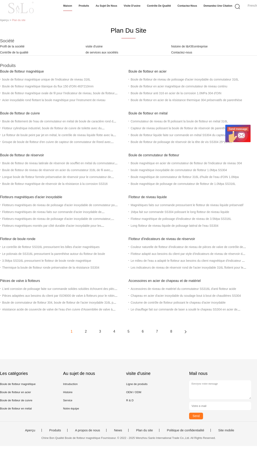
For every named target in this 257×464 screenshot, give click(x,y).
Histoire (67, 392)
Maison (67, 5)
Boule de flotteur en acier (147, 71)
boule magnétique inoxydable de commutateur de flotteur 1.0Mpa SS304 (179, 170)
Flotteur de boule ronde (17, 239)
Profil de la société (12, 46)
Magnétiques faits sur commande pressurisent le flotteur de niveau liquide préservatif (187, 205)
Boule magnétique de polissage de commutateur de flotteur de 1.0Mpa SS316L (183, 184)
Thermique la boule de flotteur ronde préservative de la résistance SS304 (50, 267)
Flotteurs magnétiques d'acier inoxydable (31, 197)
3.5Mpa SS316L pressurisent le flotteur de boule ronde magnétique (46, 260)
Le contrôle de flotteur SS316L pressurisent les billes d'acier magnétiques (51, 247)
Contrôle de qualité (159, 5)
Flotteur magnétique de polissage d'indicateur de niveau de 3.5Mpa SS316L (181, 219)
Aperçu (30, 430)
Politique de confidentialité (185, 430)
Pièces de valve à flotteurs (20, 281)
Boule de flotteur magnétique (22, 71)
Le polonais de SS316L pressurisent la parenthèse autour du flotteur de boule (53, 254)
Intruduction (70, 384)
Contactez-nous (187, 5)
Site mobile (226, 430)
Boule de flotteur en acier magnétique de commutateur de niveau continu (179, 86)
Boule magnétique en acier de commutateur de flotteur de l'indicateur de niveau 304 (186, 163)
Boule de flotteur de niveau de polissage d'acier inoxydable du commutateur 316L (185, 79)
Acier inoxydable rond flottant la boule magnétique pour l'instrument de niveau (53, 100)
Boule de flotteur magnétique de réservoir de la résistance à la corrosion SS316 (55, 184)
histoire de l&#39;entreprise (189, 46)
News (118, 430)
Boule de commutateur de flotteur (153, 155)
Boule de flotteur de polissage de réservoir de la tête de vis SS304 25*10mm (181, 142)
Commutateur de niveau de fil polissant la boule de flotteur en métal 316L (179, 121)
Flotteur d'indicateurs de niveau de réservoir (161, 239)
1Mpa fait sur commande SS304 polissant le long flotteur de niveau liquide (180, 212)
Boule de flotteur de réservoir (22, 155)
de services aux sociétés (102, 52)
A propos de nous (87, 430)
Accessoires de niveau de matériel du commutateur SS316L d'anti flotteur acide (183, 289)
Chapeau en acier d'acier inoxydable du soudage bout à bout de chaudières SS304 (186, 295)
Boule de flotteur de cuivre (20, 113)
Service (67, 400)
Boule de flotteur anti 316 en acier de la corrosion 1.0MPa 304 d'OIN (176, 93)
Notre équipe (71, 408)
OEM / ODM (133, 392)
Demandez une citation (218, 5)
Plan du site (144, 430)
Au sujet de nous (106, 5)
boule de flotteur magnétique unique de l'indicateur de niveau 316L (46, 79)
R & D (130, 400)
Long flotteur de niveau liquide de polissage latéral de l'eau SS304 (174, 225)
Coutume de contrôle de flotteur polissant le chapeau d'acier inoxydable (178, 302)
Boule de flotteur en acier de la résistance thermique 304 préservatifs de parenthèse (186, 100)
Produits (84, 5)
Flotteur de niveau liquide (147, 197)
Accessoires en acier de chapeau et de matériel (164, 281)
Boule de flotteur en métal (147, 113)
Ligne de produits (137, 384)
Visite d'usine (132, 5)
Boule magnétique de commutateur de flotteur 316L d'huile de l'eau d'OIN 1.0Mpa (185, 177)
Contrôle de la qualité (14, 52)
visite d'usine (94, 46)
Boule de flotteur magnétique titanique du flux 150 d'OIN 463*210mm (48, 86)
